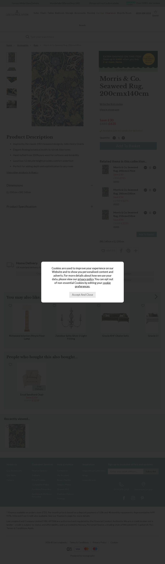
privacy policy (86, 279)
